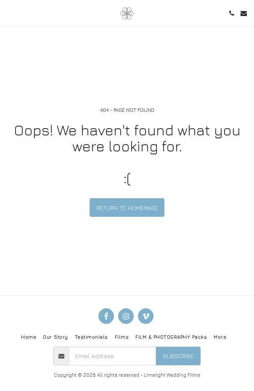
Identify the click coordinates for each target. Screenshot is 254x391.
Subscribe (178, 355)
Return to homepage (127, 207)
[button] (9, 13)
